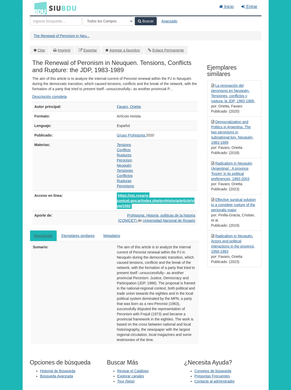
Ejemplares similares (78, 236)
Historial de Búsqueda (57, 371)
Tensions (124, 145)
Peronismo (125, 186)
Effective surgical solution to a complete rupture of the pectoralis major (233, 205)
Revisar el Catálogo (133, 371)
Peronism (124, 160)
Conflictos (125, 176)
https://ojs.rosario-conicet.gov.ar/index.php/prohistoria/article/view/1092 (156, 200)
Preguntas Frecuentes (212, 376)
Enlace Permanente (168, 50)
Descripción (43, 236)
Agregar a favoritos (124, 50)
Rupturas (124, 181)
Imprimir (64, 50)
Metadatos (111, 236)
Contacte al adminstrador (215, 381)
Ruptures (124, 155)
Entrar (249, 6)
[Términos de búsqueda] (56, 21)
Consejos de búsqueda (213, 371)
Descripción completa (49, 97)
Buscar (145, 21)
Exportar (90, 50)
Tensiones (125, 170)
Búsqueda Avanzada (56, 376)
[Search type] (108, 21)
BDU (39, 8)
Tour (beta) (126, 381)
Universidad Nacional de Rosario (169, 220)
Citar (41, 50)
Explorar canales (130, 376)
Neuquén (124, 165)
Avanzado (169, 21)
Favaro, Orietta (129, 107)
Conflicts (124, 150)
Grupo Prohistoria (131, 135)
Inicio (226, 6)
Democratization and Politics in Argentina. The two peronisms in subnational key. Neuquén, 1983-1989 (232, 132)
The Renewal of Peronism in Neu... (62, 36)
